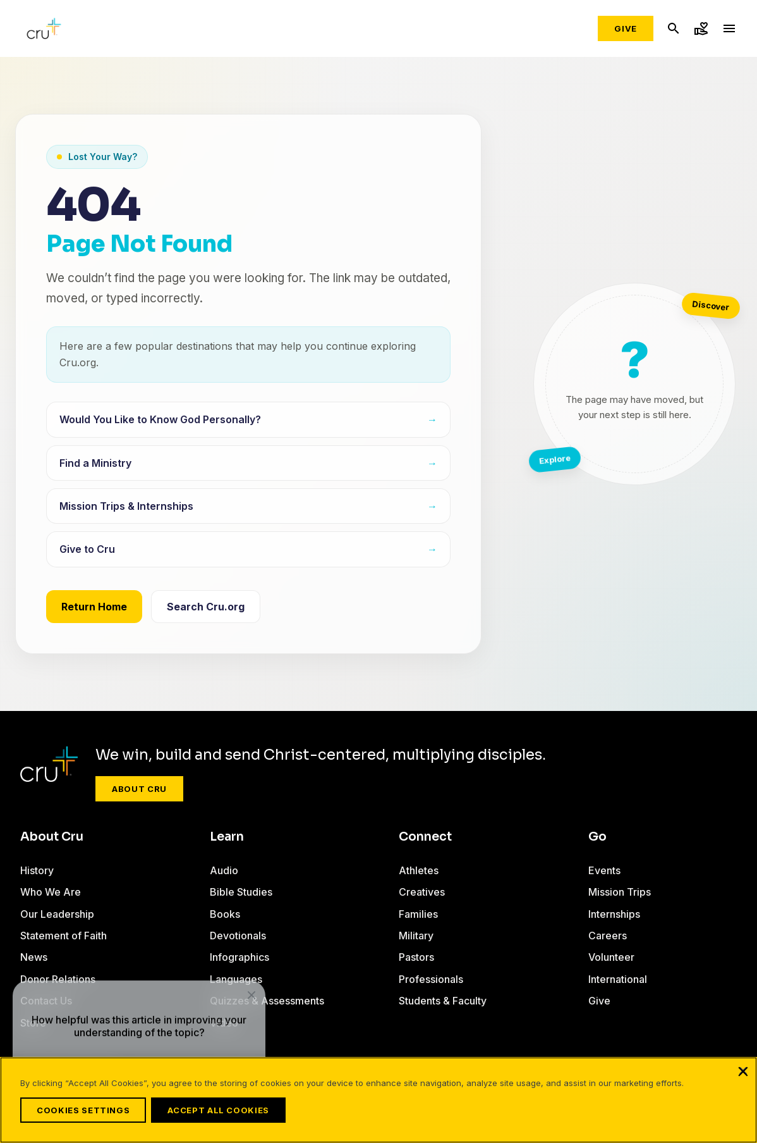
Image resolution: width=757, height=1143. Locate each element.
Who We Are (50, 892)
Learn (227, 836)
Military (416, 935)
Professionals (431, 979)
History (37, 870)
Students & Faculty (443, 1000)
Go (597, 836)
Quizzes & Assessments (267, 1000)
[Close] (743, 1078)
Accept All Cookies (226, 1110)
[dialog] (139, 1016)
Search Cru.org (206, 606)
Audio (224, 870)
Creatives (422, 892)
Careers (607, 935)
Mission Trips (619, 892)
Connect (425, 836)
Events (604, 870)
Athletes (419, 870)
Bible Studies (241, 892)
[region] (378, 1104)
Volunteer (611, 957)
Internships (614, 914)
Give (625, 28)
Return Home (94, 606)
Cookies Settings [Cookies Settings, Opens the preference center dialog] (83, 1110)
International (617, 979)
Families (418, 914)
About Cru (139, 789)
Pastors (416, 957)
